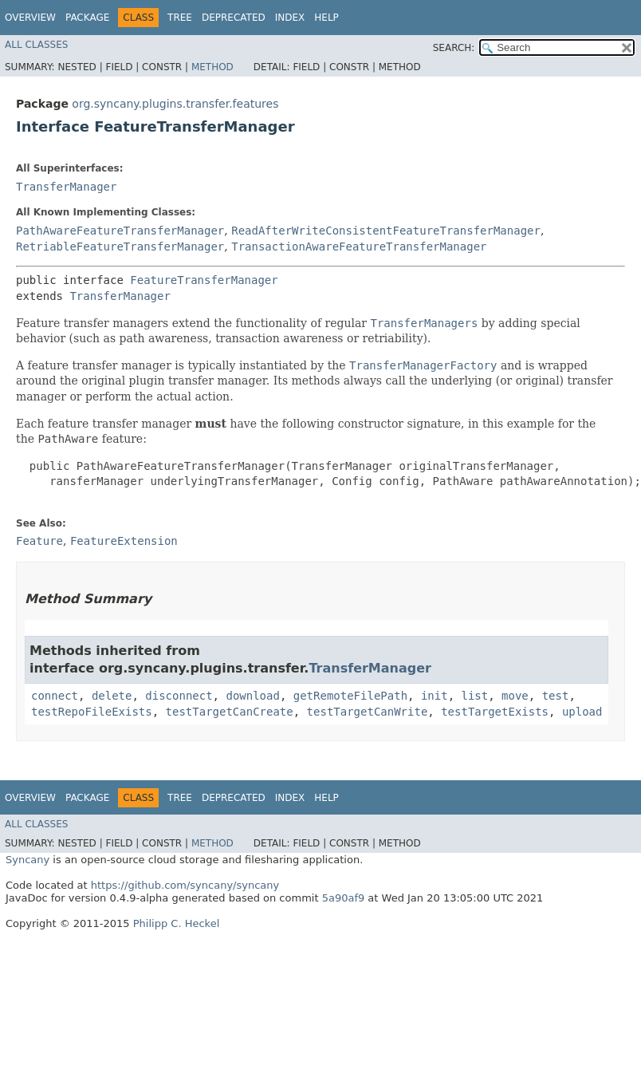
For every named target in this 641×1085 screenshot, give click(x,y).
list (475, 695)
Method (212, 67)
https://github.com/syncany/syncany (185, 885)
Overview (30, 17)
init (434, 695)
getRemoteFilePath (350, 695)
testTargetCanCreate (229, 711)
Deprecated (233, 17)
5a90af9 (343, 898)
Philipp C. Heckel (176, 923)
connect (54, 695)
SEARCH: (454, 47)
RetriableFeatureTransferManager (120, 246)
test (555, 695)
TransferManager (66, 186)
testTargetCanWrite (367, 711)
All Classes (36, 44)
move (515, 695)
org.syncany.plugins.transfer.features (175, 103)
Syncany (27, 860)
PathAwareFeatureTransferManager (120, 230)
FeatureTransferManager (203, 280)
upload (582, 711)
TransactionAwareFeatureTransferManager (358, 246)
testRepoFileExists (91, 711)
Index (290, 17)
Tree (179, 17)
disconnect (178, 695)
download (252, 695)
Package (87, 17)
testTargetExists (495, 711)
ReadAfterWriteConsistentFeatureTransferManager (386, 230)
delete (112, 695)
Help (326, 17)
